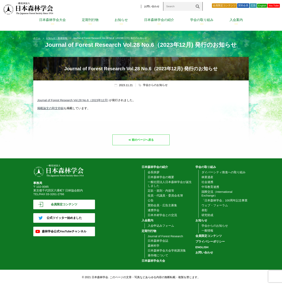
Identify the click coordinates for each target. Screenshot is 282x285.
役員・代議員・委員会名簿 (165, 195)
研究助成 (207, 215)
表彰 (204, 210)
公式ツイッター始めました (64, 217)
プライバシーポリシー (210, 241)
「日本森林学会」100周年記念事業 (225, 200)
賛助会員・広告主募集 (162, 205)
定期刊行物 (90, 20)
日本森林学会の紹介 (159, 20)
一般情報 (207, 230)
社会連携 (207, 182)
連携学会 (153, 210)
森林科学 (153, 245)
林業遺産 (207, 177)
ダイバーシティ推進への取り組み (224, 172)
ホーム (36, 38)
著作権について (158, 255)
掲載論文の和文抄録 (50, 108)
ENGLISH (202, 247)
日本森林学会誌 (158, 240)
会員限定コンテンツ (224, 5)
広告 (253, 5)
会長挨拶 (153, 172)
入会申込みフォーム (161, 225)
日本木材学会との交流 (162, 215)
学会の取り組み (201, 20)
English (262, 5)
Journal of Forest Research (165, 236)
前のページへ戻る (143, 139)
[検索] (197, 6)
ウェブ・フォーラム (215, 205)
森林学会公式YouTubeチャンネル (64, 231)
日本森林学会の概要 (161, 177)
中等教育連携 (210, 186)
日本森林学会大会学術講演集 (167, 250)
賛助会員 (243, 5)
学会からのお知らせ (215, 225)
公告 (151, 200)
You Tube (273, 5)
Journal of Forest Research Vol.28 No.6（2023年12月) (72, 100)
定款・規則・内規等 (161, 190)
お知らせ (121, 20)
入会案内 (236, 20)
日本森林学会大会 (52, 20)
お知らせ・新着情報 (57, 38)
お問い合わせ (151, 6)
